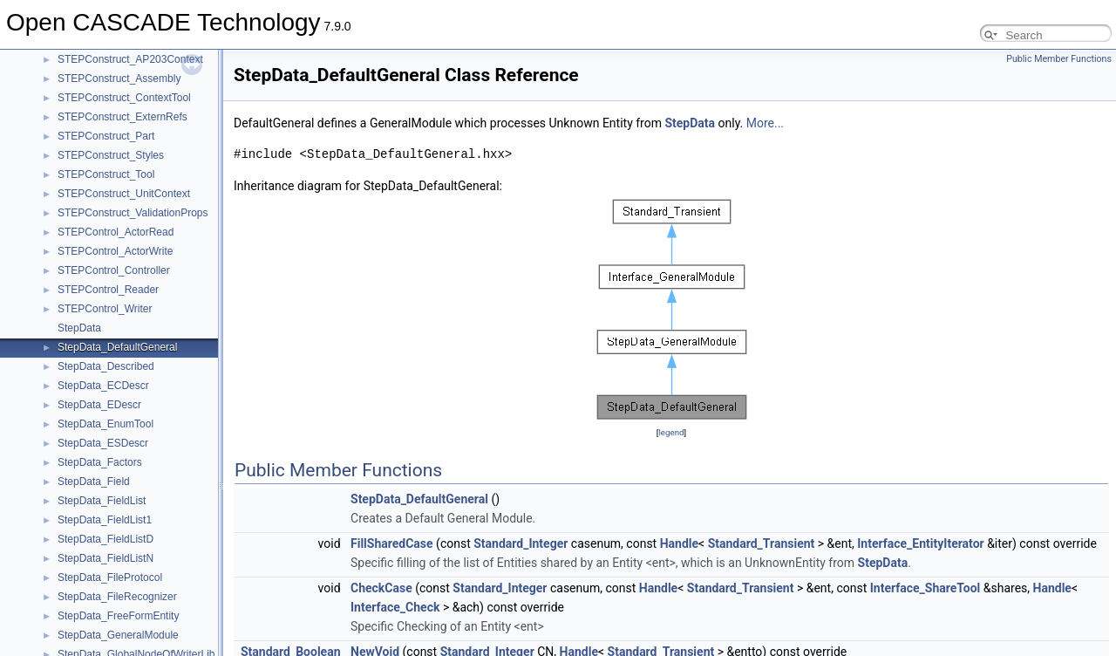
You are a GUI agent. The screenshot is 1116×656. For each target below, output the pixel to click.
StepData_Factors (100, 462)
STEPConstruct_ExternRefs (122, 117)
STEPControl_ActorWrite (116, 251)
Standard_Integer (520, 543)
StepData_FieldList (102, 501)
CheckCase (381, 588)
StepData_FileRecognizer (117, 597)
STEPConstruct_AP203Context (130, 59)
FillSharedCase (391, 543)
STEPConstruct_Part (106, 136)
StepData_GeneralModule (118, 635)
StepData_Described (106, 366)
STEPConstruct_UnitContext (124, 194)
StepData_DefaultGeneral (117, 347)
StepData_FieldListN (105, 558)
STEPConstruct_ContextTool (124, 98)
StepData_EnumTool (105, 424)
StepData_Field (94, 481)
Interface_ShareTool (925, 588)
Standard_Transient (761, 543)
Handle (679, 543)
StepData (79, 328)
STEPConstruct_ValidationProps (133, 213)
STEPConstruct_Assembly (119, 78)
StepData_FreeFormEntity (118, 616)
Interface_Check (394, 607)
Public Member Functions (1059, 59)
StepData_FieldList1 (105, 520)
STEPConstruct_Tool (106, 174)
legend (671, 432)
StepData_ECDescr (103, 385)
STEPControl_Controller (114, 270)
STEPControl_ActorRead (116, 232)
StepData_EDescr (99, 405)
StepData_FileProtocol (110, 577)
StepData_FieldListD (105, 539)
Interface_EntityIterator (920, 543)
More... (765, 123)
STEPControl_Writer (105, 309)
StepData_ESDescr (103, 443)
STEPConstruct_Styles (111, 155)
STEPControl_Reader (108, 290)
